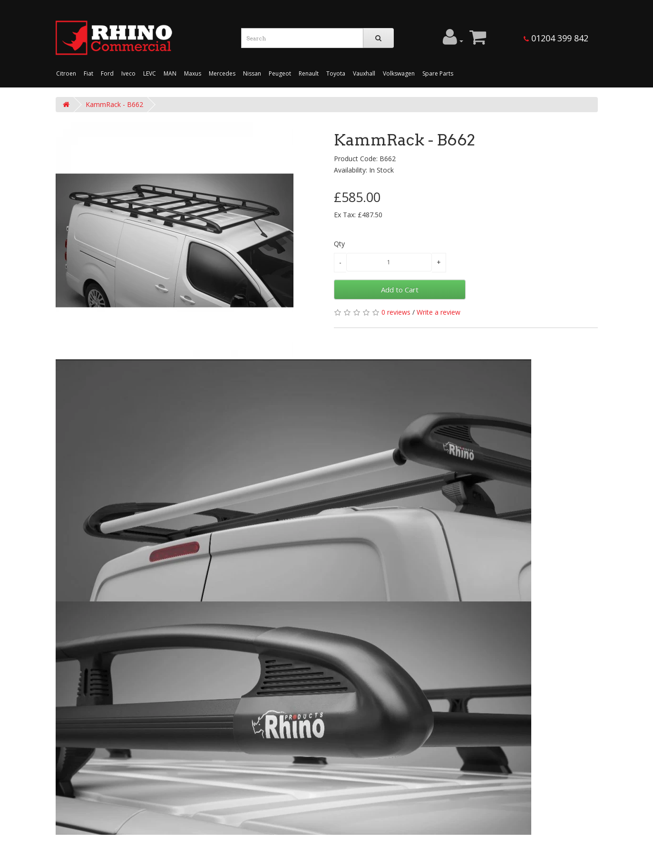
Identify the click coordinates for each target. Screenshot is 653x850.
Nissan (252, 73)
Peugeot (280, 73)
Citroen (66, 73)
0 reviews (395, 312)
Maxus (192, 73)
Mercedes (222, 73)
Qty (339, 243)
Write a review (438, 312)
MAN (170, 73)
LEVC (149, 73)
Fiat (88, 73)
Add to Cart (400, 289)
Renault (309, 73)
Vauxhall (364, 73)
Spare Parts (437, 73)
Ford (107, 73)
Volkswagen (399, 73)
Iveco (128, 73)
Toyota (335, 73)
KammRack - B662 (114, 104)
